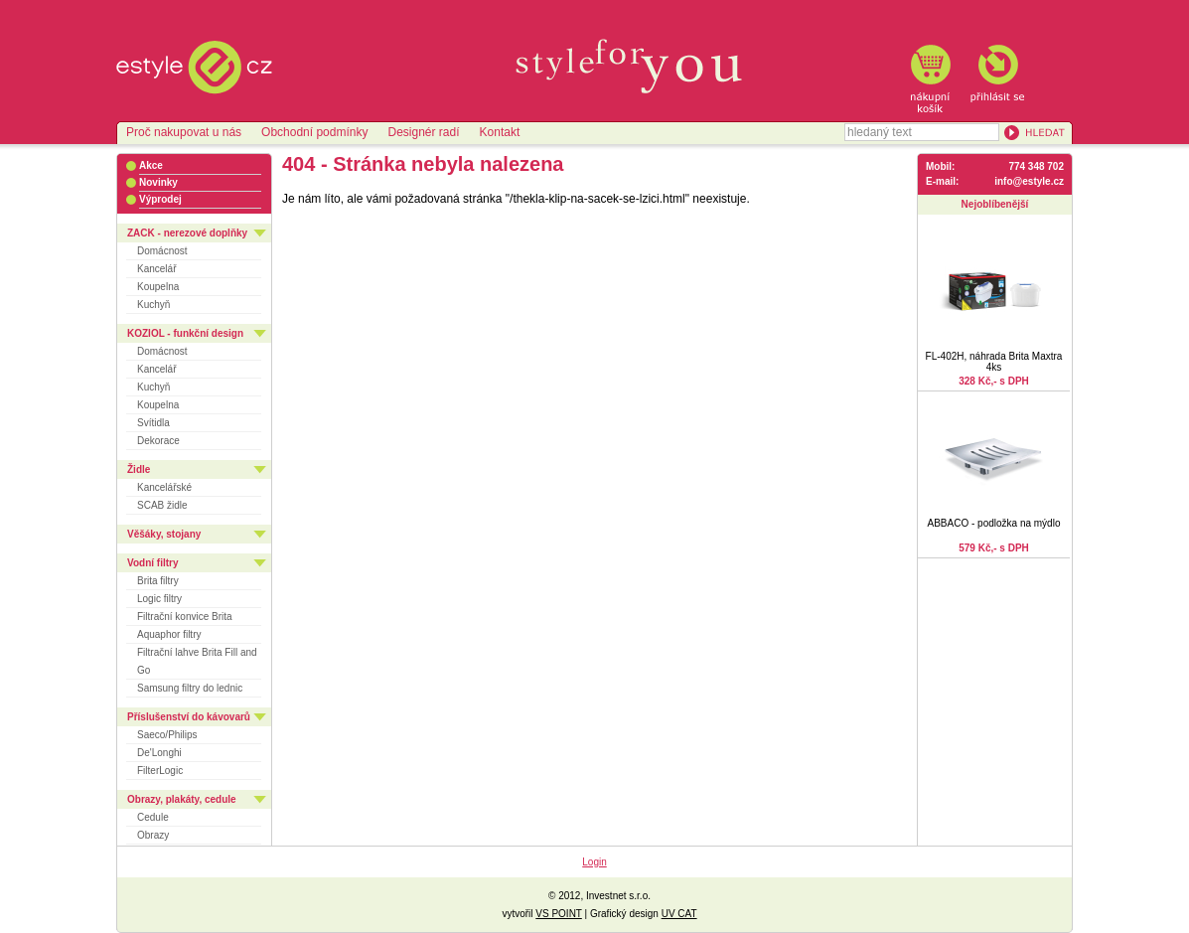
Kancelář (156, 268)
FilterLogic (160, 770)
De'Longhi (159, 752)
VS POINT (558, 913)
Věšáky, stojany (164, 534)
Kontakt (500, 132)
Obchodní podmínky (314, 132)
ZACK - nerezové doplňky (187, 233)
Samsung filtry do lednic (189, 688)
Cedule (153, 817)
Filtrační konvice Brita (184, 616)
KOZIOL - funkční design (185, 333)
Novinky (158, 182)
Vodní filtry (152, 562)
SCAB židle (162, 505)
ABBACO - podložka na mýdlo (994, 523)
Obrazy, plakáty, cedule (181, 799)
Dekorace (158, 440)
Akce (151, 165)
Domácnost (162, 250)
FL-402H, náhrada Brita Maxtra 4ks (994, 362)
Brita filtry (158, 580)
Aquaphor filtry (169, 634)
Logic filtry (159, 598)
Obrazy (153, 835)
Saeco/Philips (167, 734)
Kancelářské (164, 487)
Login (594, 861)
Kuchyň (153, 304)
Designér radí (423, 132)
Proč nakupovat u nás (183, 132)
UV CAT (679, 913)
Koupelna (158, 286)
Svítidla (153, 422)
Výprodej (160, 199)
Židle (138, 469)
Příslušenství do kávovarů (188, 716)
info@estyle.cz (1029, 181)
